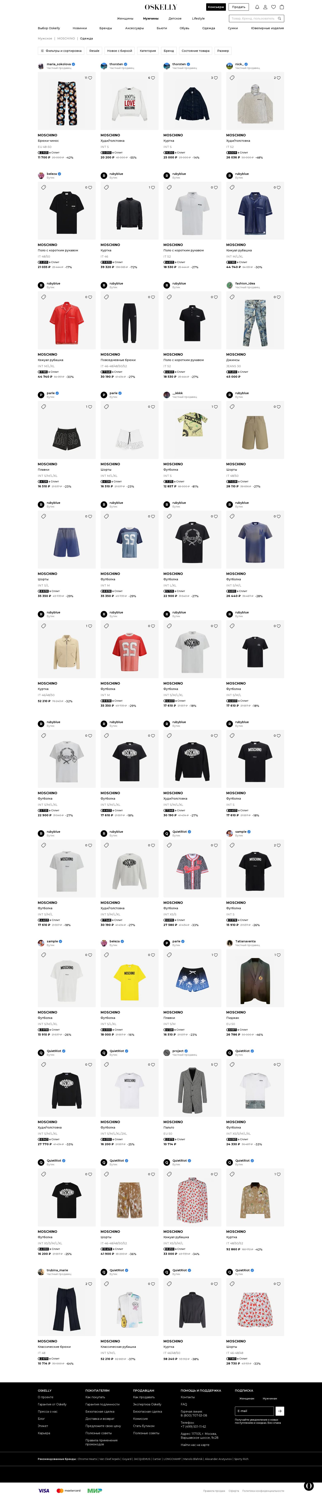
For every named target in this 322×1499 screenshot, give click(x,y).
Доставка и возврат (99, 1419)
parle (51, 393)
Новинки (80, 28)
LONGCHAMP (172, 1459)
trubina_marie (57, 1270)
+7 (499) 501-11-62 (193, 1426)
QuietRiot (179, 832)
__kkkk (177, 393)
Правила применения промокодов (101, 1442)
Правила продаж (214, 1490)
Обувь (184, 28)
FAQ (184, 1404)
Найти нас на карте (195, 1445)
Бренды (105, 28)
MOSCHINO (66, 38)
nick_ (239, 64)
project (178, 1051)
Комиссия (140, 1419)
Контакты (188, 1397)
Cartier (157, 1459)
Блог (41, 1419)
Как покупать (95, 1397)
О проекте (45, 1397)
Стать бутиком (143, 1426)
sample (240, 832)
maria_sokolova (59, 64)
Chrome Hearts (87, 1459)
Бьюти (162, 28)
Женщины (125, 18)
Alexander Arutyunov (218, 1459)
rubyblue (116, 174)
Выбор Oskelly (49, 28)
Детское (175, 18)
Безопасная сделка (99, 1411)
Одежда (208, 28)
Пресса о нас (48, 1411)
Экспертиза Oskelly (147, 1404)
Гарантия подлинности (102, 1404)
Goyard (126, 1459)
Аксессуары (134, 28)
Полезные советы (98, 1433)
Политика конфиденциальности (263, 1490)
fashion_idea (245, 283)
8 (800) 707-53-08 (194, 1415)
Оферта (234, 1490)
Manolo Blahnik (192, 1459)
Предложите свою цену (103, 1426)
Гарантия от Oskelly (52, 1404)
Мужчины (151, 18)
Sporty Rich (241, 1459)
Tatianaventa (245, 941)
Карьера (44, 1433)
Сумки (233, 28)
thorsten (116, 64)
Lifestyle (198, 18)
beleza (52, 174)
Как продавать (144, 1397)
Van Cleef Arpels (109, 1459)
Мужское (45, 38)
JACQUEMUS (142, 1459)
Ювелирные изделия (267, 28)
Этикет (43, 1426)
